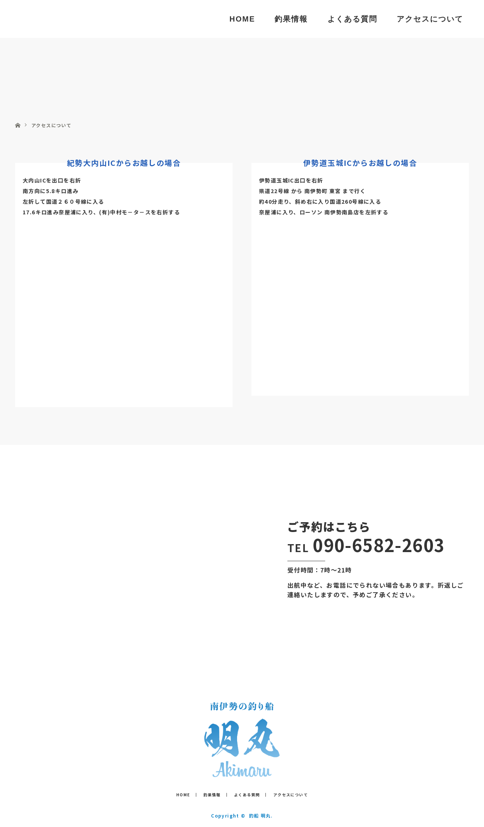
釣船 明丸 (44, 18)
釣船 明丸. (261, 815)
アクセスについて (430, 19)
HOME (242, 19)
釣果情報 (291, 19)
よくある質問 (352, 19)
